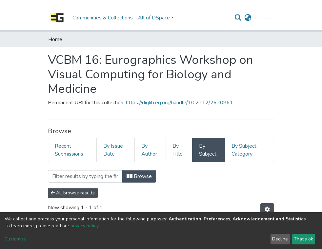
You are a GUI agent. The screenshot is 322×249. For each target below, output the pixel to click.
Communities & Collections (102, 17)
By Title (177, 150)
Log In (262, 17)
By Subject (207, 150)
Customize (15, 239)
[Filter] (85, 176)
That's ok (303, 239)
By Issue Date (113, 150)
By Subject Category (243, 150)
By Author (149, 150)
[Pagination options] (267, 209)
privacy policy (84, 226)
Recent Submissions (69, 150)
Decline (280, 239)
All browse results (73, 193)
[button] (248, 18)
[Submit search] (238, 17)
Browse (139, 176)
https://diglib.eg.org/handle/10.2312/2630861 (179, 102)
